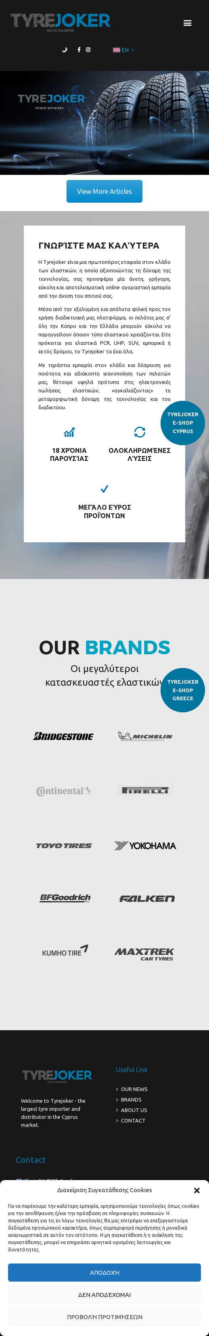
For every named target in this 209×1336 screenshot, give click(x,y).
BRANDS (131, 1099)
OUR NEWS (134, 1089)
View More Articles (104, 191)
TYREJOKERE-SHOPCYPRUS (183, 422)
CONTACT (133, 1120)
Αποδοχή (104, 1272)
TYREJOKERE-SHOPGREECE (183, 690)
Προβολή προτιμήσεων (104, 1316)
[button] (197, 1191)
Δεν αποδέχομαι (104, 1294)
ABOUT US (134, 1110)
